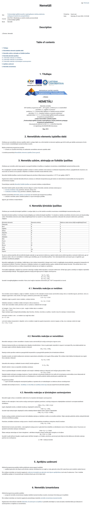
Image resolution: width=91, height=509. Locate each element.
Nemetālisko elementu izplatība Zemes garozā (27, 152)
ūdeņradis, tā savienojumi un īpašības (32, 501)
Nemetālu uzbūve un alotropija (22, 194)
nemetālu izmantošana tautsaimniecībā (51, 498)
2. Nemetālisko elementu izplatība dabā (12, 50)
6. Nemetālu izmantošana (9, 66)
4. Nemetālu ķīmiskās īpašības (10, 56)
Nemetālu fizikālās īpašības (22, 184)
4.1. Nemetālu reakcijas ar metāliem (11, 57)
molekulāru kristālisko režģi (12, 191)
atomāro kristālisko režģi (11, 190)
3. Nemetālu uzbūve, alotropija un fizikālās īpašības (16, 53)
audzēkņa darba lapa (41, 384)
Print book (85, 3)
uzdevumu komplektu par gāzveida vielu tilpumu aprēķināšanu (44, 472)
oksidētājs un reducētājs (27, 384)
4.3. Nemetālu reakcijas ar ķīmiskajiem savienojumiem (16, 61)
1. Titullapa (5, 48)
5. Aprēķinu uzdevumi (8, 64)
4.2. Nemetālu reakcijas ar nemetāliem (12, 59)
